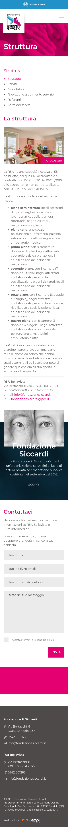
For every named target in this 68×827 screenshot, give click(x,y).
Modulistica (16, 89)
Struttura (14, 78)
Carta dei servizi (19, 105)
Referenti (14, 99)
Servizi (12, 84)
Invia (56, 652)
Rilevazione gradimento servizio (30, 94)
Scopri (34, 4)
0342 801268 (17, 737)
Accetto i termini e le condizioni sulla (33, 639)
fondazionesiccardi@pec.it (30, 399)
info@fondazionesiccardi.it (33, 394)
